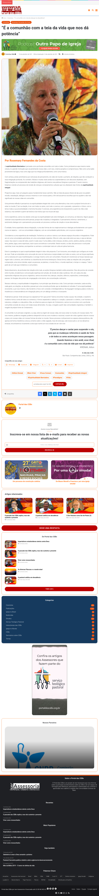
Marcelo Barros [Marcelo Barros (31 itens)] (16, 880)
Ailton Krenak (18, 373)
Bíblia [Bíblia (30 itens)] (35, 876)
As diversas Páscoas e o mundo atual (30, 569)
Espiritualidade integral (78, 373)
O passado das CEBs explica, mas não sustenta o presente (37, 551)
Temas (8, 639)
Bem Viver (32, 373)
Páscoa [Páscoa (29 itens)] (36, 880)
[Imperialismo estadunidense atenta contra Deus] (10, 544)
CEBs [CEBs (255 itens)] (41, 876)
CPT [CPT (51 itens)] (61, 876)
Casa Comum (46, 373)
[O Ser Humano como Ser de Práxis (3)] (80, 506)
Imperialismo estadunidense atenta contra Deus (33, 541)
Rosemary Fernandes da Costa (21, 22)
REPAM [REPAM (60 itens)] (43, 880)
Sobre (78, 889)
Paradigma (58, 378)
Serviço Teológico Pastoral (15, 622)
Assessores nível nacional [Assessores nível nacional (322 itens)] (18, 876)
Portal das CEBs (9, 54)
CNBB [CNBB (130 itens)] (47, 876)
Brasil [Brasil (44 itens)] (29, 876)
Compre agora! (92, 889)
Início (4, 18)
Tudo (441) (50, 589)
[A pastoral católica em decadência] (49, 506)
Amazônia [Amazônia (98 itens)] (5, 876)
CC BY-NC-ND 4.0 (46, 889)
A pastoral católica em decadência (47, 515)
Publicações (10, 608)
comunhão (60, 373)
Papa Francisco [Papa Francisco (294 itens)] (27, 880)
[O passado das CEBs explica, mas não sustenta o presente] (18, 506)
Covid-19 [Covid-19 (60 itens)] (54, 876)
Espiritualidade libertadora (39, 378)
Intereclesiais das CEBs (14, 625)
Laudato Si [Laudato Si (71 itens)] (6, 880)
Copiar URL (60, 384)
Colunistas (10, 18)
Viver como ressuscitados (26, 560)
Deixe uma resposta (49, 528)
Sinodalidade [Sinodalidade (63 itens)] (51, 880)
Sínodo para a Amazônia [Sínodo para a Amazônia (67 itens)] (65, 880)
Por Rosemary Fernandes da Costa (25, 160)
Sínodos (8, 619)
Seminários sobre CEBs (14, 635)
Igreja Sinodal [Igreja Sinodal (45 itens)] (82, 876)
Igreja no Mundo (11, 629)
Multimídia (9, 615)
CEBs (8, 632)
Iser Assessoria (20, 889)
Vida (69, 378)
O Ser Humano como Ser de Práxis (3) (79, 515)
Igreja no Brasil (11, 612)
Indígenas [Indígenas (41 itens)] (91, 876)
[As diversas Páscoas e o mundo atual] (10, 572)
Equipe (84, 889)
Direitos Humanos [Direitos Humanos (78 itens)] (70, 876)
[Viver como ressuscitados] (10, 563)
